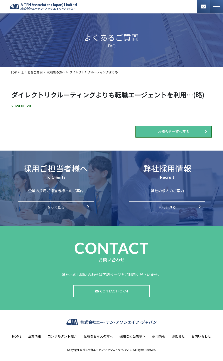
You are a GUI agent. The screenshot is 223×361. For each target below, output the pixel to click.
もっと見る (55, 207)
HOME (17, 336)
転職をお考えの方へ (98, 336)
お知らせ (178, 336)
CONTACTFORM (111, 291)
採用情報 (158, 336)
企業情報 (34, 336)
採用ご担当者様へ (133, 336)
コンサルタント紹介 (62, 336)
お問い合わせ (201, 336)
